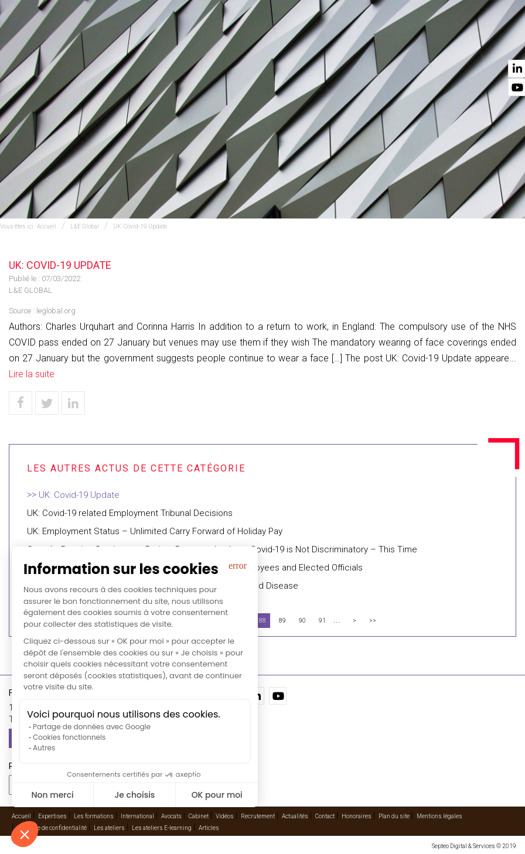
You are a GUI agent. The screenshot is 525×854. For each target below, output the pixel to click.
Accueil (76, 41)
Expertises (134, 41)
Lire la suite (31, 374)
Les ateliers (109, 828)
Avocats (273, 41)
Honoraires (356, 816)
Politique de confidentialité (52, 828)
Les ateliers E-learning (162, 828)
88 (262, 620)
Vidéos (381, 41)
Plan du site (394, 816)
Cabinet (328, 41)
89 (282, 620)
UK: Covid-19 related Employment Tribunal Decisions (130, 513)
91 (322, 620)
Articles (209, 828)
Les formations (94, 816)
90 (302, 620)
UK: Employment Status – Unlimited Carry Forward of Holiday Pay (154, 531)
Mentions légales (439, 816)
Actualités (438, 41)
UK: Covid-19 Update (140, 226)
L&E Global (84, 226)
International (206, 41)
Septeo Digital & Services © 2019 (474, 846)
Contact (499, 41)
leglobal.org (56, 310)
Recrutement (258, 816)
